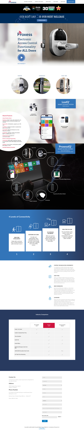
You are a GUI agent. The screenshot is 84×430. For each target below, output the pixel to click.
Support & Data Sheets (39, 1)
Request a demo (71, 1)
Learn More (42, 20)
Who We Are (63, 1)
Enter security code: (45, 415)
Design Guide (48, 1)
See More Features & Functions (9, 147)
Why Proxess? (22, 63)
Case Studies (55, 1)
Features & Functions (28, 1)
